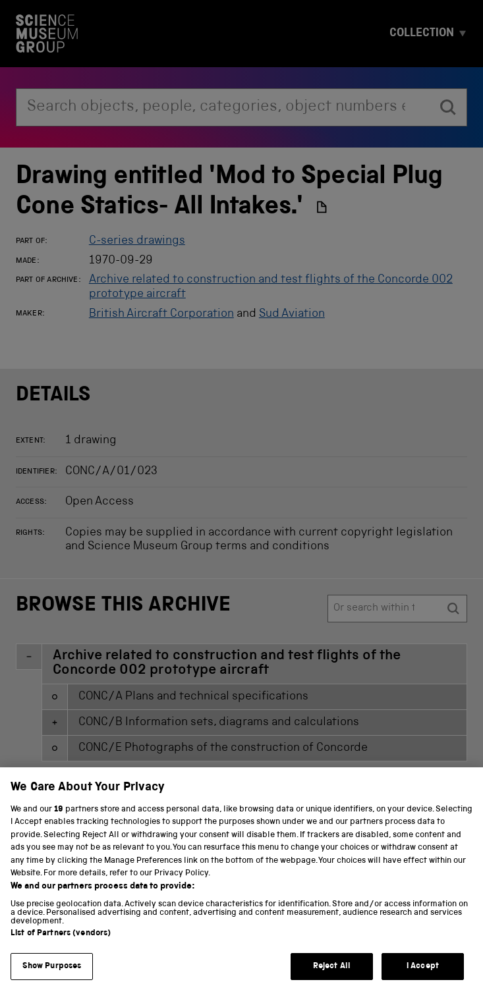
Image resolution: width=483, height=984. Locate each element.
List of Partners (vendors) (61, 946)
